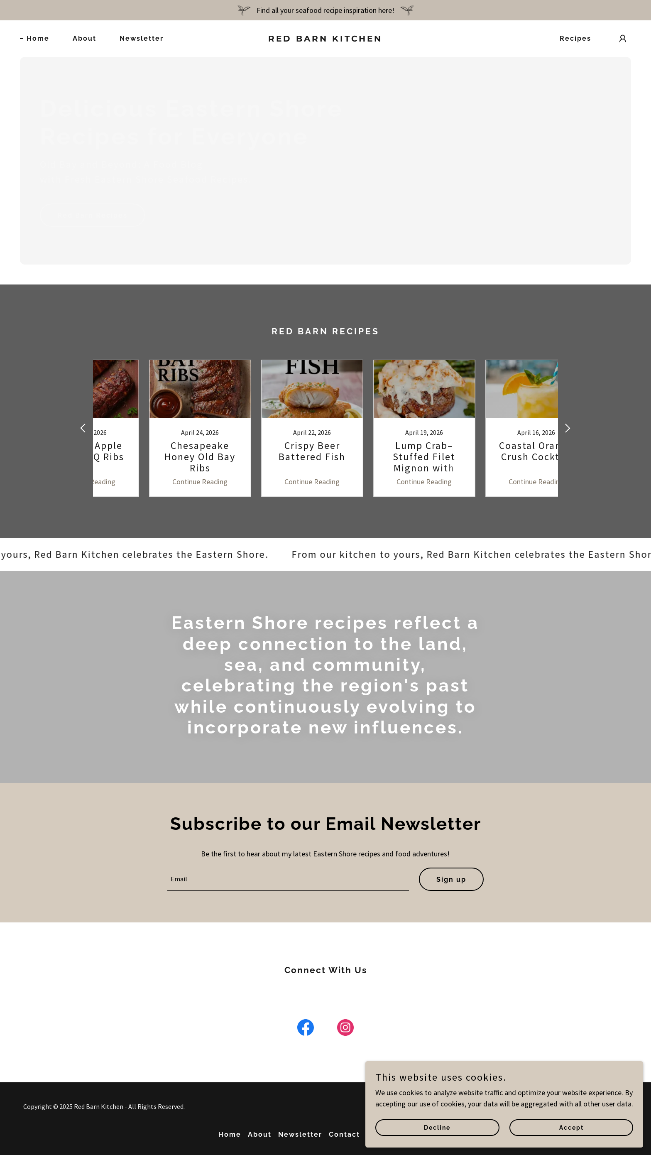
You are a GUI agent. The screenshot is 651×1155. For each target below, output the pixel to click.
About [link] (84, 38)
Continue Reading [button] (157, 481)
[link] (326, 39)
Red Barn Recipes (92, 215)
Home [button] (229, 1134)
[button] (622, 38)
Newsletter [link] (142, 38)
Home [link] (38, 38)
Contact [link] (344, 1134)
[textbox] (288, 879)
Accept (597, 1125)
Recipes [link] (575, 38)
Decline (519, 1125)
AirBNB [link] (419, 1134)
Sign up (451, 879)
